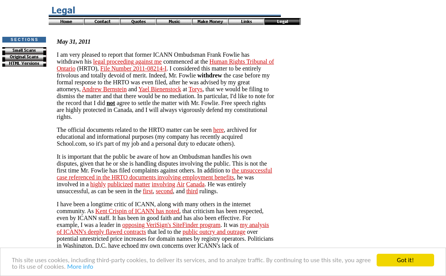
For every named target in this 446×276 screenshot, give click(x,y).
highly (98, 184)
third (192, 191)
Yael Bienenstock (159, 89)
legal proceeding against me (127, 61)
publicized (120, 184)
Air (180, 184)
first (148, 191)
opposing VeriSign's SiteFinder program (171, 225)
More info (80, 267)
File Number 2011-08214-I (133, 68)
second (164, 191)
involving (163, 184)
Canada (195, 184)
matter (142, 184)
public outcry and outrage (214, 231)
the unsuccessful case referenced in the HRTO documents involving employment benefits (164, 174)
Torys (195, 89)
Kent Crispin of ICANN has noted (137, 211)
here (218, 130)
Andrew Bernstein (104, 89)
